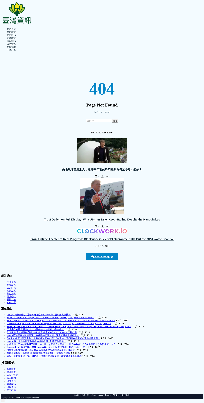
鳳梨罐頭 (11, 384)
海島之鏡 (11, 387)
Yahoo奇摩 (12, 375)
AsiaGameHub (79, 395)
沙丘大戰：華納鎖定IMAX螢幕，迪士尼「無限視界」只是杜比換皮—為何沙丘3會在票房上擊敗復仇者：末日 (61, 344)
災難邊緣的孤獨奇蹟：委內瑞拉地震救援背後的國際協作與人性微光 (41, 350)
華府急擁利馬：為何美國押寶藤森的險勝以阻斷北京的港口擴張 (38, 353)
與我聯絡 (11, 44)
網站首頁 (11, 29)
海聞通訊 (11, 381)
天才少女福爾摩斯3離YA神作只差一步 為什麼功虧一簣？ (35, 329)
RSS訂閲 (11, 49)
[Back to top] (3, 400)
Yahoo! (100, 395)
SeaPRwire (126, 395)
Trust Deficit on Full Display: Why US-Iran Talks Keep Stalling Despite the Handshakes (102, 219)
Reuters (108, 395)
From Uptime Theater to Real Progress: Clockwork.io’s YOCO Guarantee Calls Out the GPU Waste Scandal (102, 239)
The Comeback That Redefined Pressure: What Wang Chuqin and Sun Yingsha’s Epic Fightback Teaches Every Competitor (69, 326)
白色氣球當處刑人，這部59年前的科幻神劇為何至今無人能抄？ (102, 169)
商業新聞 (11, 38)
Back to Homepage (102, 256)
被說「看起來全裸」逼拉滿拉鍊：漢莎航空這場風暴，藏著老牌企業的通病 (44, 356)
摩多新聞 (11, 372)
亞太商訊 (11, 35)
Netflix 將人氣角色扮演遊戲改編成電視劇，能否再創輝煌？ (36, 341)
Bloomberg (91, 395)
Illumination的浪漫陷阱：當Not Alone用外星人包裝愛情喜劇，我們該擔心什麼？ (47, 347)
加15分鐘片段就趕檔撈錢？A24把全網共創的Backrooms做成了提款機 (42, 332)
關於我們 (11, 47)
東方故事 (11, 390)
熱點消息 (11, 41)
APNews (116, 395)
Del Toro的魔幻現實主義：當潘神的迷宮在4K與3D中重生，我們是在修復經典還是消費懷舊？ (53, 338)
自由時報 (11, 378)
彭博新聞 (11, 369)
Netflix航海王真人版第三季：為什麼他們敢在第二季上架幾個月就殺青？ (43, 335)
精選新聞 (11, 32)
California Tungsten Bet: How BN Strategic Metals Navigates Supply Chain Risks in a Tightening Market (59, 323)
